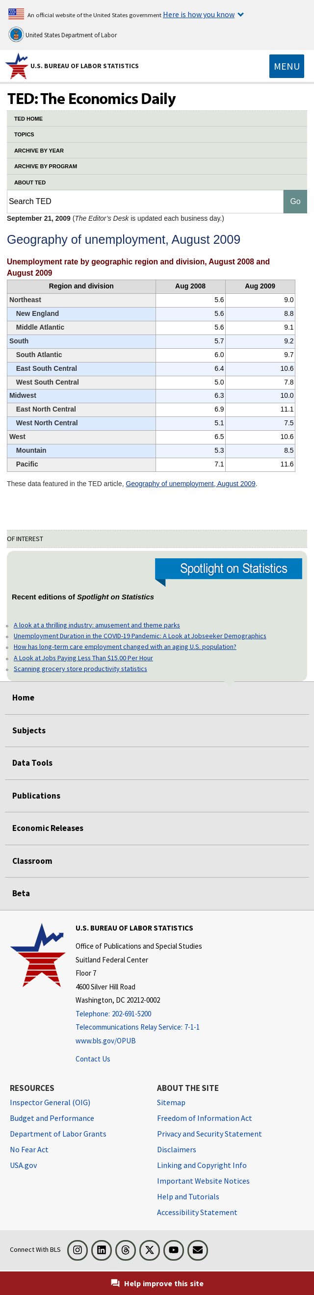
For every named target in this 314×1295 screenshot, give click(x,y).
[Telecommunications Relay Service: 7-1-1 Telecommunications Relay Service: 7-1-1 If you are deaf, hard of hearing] (139, 1027)
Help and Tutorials (188, 1196)
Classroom (32, 860)
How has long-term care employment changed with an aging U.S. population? (125, 646)
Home (23, 697)
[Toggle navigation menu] (286, 66)
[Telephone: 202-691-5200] (139, 1014)
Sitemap (171, 1102)
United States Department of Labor (62, 34)
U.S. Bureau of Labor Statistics (84, 65)
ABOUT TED (30, 182)
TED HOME (28, 119)
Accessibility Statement (197, 1212)
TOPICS (24, 134)
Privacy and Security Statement (209, 1134)
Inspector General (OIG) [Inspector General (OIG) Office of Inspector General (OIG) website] (50, 1102)
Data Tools (32, 762)
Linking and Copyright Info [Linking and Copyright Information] (202, 1165)
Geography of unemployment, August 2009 (190, 484)
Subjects (29, 730)
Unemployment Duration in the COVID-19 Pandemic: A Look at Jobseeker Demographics (140, 635)
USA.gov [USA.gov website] (23, 1165)
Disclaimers (176, 1149)
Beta (21, 893)
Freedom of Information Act (204, 1118)
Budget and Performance (52, 1118)
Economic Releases (47, 828)
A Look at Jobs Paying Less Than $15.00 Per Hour (83, 657)
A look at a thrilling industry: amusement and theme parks (97, 625)
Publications (36, 795)
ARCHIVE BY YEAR (39, 151)
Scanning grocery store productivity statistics (80, 668)
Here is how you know (199, 14)
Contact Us (93, 1058)
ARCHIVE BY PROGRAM (45, 166)
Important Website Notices (203, 1181)
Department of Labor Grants (58, 1134)
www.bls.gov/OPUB (106, 1040)
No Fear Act (29, 1149)
